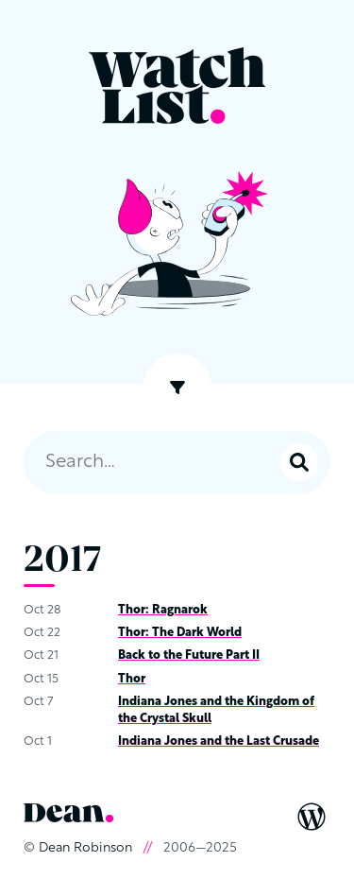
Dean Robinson (85, 848)
